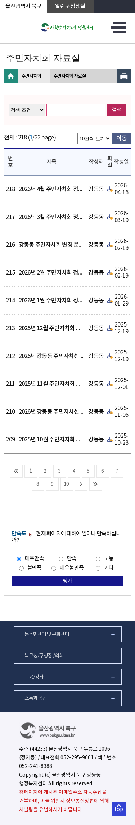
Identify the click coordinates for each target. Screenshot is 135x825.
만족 (72, 559)
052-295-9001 (77, 758)
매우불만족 (72, 568)
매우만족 (34, 559)
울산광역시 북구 (23, 6)
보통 (109, 559)
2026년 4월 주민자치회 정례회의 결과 (62, 189)
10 (66, 484)
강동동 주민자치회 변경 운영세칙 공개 (62, 245)
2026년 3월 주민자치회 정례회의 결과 (62, 217)
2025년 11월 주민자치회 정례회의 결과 (63, 384)
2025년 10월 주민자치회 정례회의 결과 (63, 439)
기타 (109, 568)
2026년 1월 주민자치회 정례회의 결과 (62, 300)
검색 (117, 110)
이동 (121, 138)
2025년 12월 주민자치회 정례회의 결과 (63, 328)
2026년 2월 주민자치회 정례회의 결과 (62, 272)
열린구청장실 (70, 6)
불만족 (34, 568)
